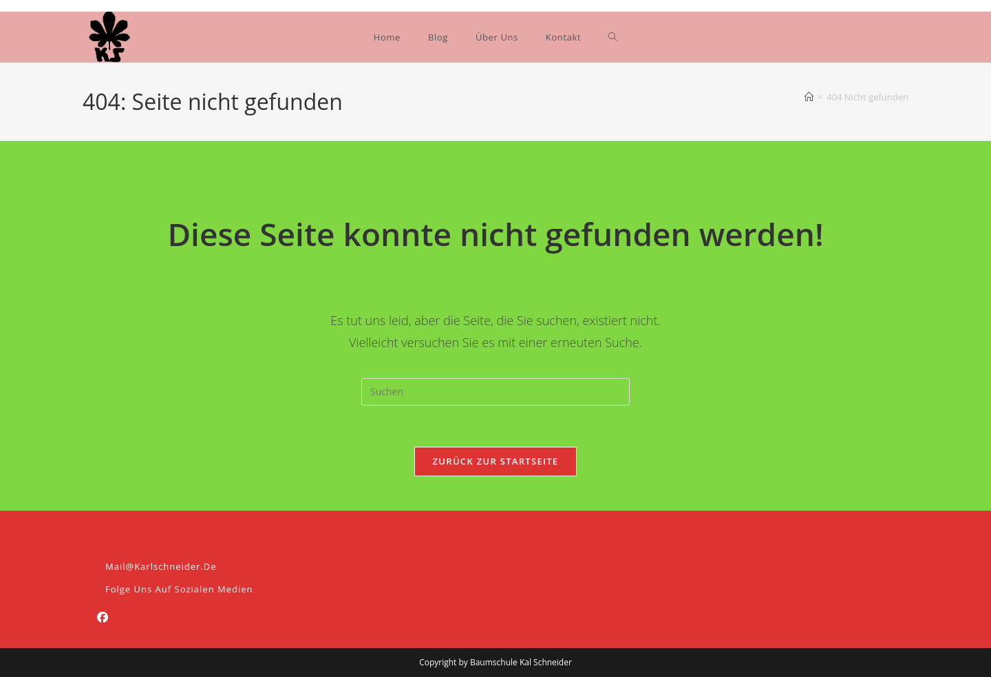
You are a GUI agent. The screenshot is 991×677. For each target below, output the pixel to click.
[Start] (808, 97)
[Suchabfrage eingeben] (495, 392)
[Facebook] (102, 618)
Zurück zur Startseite (496, 461)
